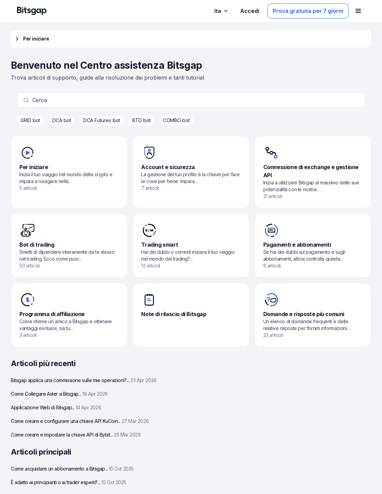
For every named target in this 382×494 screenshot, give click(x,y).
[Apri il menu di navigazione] (358, 11)
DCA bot (61, 120)
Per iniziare (31, 38)
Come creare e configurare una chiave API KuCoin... (80, 421)
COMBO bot (176, 120)
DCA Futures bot (101, 120)
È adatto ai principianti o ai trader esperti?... (68, 482)
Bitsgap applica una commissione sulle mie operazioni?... (83, 380)
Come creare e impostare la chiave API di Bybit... (76, 435)
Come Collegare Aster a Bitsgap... (59, 394)
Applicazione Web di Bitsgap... (56, 407)
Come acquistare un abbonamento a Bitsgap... (72, 469)
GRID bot (30, 120)
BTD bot (141, 120)
